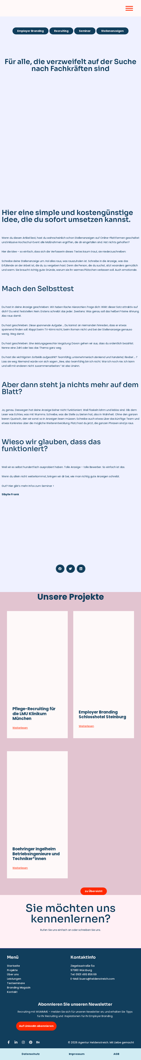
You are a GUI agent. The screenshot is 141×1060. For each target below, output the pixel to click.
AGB (116, 1054)
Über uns (13, 974)
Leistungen (14, 979)
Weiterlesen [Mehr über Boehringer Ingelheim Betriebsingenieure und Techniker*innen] (20, 868)
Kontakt (12, 992)
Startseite (13, 966)
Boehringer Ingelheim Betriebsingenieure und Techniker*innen (36, 854)
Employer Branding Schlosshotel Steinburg (102, 714)
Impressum (81, 1054)
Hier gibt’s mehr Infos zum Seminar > (31, 486)
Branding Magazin (18, 987)
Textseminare (16, 983)
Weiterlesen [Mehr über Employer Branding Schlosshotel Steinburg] (86, 726)
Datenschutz (31, 1054)
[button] (60, 569)
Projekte (12, 970)
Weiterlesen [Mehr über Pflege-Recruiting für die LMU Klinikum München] (20, 727)
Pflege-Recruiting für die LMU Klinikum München (33, 713)
